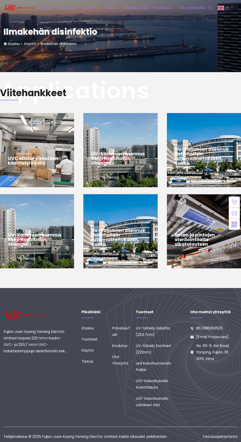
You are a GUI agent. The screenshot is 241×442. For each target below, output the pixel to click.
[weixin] (234, 224)
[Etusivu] (96, 328)
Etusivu (45, 8)
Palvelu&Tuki (136, 8)
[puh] (234, 202)
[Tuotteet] (96, 339)
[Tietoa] (96, 361)
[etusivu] (19, 7)
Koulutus (162, 8)
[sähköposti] (234, 213)
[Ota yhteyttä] (123, 360)
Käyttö (90, 8)
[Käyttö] (96, 350)
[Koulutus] (123, 346)
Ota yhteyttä (192, 8)
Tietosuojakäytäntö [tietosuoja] (220, 436)
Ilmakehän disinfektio (59, 43)
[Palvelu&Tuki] (123, 331)
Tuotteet (66, 8)
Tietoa (112, 8)
